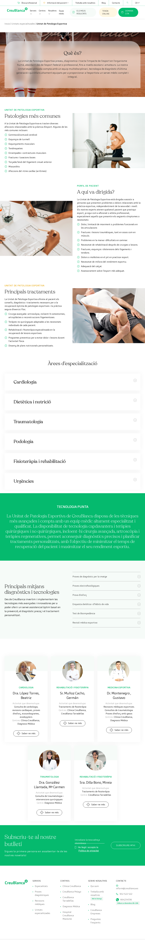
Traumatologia (49, 776)
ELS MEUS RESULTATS (79, 12)
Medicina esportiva (119, 687)
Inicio (7, 23)
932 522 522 (126, 894)
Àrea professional (27, 3)
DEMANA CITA (127, 12)
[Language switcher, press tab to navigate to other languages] (136, 3)
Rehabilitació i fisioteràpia (72, 687)
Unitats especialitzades (23, 23)
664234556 (126, 899)
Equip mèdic (61, 12)
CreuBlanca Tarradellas (68, 899)
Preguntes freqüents (95, 921)
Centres (42, 12)
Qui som (94, 886)
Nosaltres (52, 12)
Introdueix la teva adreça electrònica (87, 841)
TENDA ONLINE (105, 12)
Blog (104, 3)
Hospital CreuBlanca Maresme (68, 915)
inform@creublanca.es (127, 888)
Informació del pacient (56, 3)
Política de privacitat (88, 851)
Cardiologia (26, 687)
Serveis (33, 12)
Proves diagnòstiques (42, 893)
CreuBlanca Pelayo (72, 891)
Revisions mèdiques (39, 902)
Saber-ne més (26, 733)
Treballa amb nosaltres (85, 3)
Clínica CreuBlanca (72, 886)
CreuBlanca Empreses (96, 912)
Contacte (116, 3)
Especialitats (41, 886)
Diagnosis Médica (71, 906)
